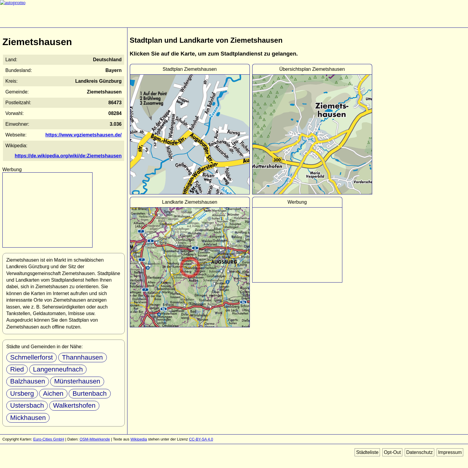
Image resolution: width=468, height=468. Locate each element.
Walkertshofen (74, 405)
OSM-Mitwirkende (95, 439)
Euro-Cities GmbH (48, 439)
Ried (17, 369)
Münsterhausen (77, 381)
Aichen (53, 393)
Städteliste (367, 452)
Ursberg (22, 393)
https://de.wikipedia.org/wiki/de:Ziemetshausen (68, 155)
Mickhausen (28, 417)
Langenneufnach (58, 369)
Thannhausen (82, 357)
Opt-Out (392, 452)
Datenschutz (419, 452)
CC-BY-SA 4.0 (201, 439)
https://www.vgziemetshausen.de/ (83, 134)
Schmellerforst (31, 357)
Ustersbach (27, 405)
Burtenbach (90, 393)
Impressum (450, 452)
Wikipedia (138, 439)
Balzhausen (27, 381)
